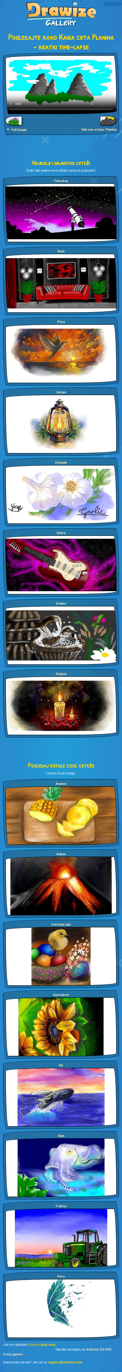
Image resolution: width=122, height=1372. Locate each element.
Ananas (61, 784)
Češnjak (61, 462)
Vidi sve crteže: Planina (99, 130)
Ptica (61, 322)
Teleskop (61, 181)
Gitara (61, 533)
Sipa (61, 1136)
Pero (61, 1276)
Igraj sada (47, 1345)
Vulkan (61, 854)
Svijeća (61, 674)
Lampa (61, 392)
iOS (102, 1349)
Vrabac (61, 603)
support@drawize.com (65, 1362)
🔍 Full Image (17, 130)
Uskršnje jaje (61, 924)
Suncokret (61, 995)
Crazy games (13, 1354)
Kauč (61, 251)
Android (92, 1349)
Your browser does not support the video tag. (61, 84)
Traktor (61, 1206)
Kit (61, 1065)
